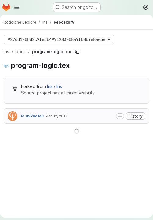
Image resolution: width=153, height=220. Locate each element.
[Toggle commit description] (120, 116)
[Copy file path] (77, 52)
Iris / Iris (54, 86)
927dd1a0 (32, 115)
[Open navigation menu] (17, 7)
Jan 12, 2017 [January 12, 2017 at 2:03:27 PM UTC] (56, 116)
